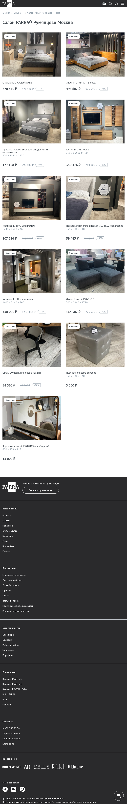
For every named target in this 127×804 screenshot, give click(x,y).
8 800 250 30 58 (11, 728)
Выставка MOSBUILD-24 (14, 689)
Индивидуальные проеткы (15, 611)
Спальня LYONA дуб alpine (17, 82)
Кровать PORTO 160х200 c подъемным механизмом (25, 150)
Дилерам (7, 639)
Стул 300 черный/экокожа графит (21, 372)
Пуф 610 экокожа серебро (81, 372)
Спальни (6, 520)
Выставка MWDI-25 (12, 678)
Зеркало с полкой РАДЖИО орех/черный (25, 446)
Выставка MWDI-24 (12, 684)
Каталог (6, 551)
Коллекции (7, 535)
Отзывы (6, 595)
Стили (5, 541)
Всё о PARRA (8, 694)
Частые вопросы (10, 600)
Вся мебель (8, 546)
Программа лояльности (14, 575)
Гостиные (6, 515)
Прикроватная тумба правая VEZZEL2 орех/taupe (94, 225)
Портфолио (8, 655)
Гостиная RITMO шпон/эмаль (19, 225)
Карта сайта (8, 743)
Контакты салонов (11, 738)
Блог (4, 699)
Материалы (8, 650)
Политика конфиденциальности (18, 605)
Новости (6, 704)
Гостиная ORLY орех (77, 149)
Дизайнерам (8, 634)
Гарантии (6, 590)
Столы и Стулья (9, 530)
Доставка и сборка (11, 580)
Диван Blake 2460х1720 (80, 299)
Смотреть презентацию (40, 490)
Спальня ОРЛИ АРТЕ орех (81, 82)
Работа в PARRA (10, 644)
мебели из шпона (54, 798)
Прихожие (7, 525)
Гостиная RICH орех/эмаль (17, 299)
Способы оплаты (10, 585)
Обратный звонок (11, 733)
